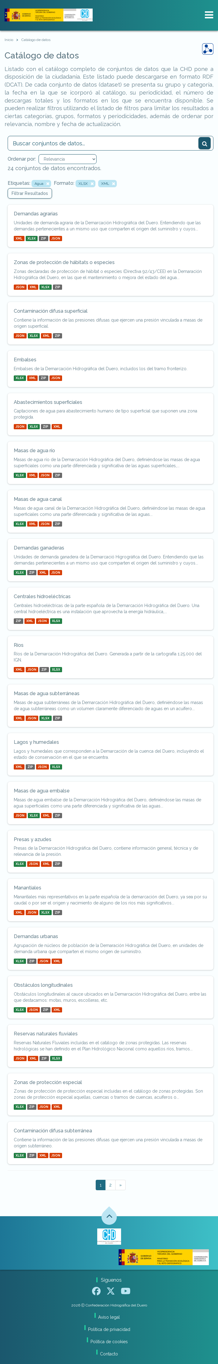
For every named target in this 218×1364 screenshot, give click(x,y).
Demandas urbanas (36, 936)
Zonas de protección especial (48, 1082)
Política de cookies (109, 1341)
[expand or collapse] (209, 15)
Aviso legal (109, 1317)
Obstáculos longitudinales (43, 985)
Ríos (19, 645)
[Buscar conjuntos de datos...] (110, 143)
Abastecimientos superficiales (48, 402)
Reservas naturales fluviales (46, 1034)
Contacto (109, 1353)
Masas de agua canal (38, 499)
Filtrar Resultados (30, 193)
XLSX (32, 238)
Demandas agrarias (36, 214)
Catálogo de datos (35, 40)
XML (19, 238)
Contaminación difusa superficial (50, 311)
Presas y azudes (32, 839)
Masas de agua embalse (42, 791)
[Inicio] (9, 40)
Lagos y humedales (36, 742)
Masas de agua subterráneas (46, 693)
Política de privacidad (109, 1329)
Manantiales (27, 888)
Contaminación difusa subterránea (53, 1131)
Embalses (25, 360)
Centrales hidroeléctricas (42, 596)
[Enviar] (204, 143)
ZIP (43, 238)
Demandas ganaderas (39, 548)
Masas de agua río (34, 450)
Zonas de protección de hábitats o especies (64, 262)
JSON (55, 238)
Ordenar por (21, 159)
